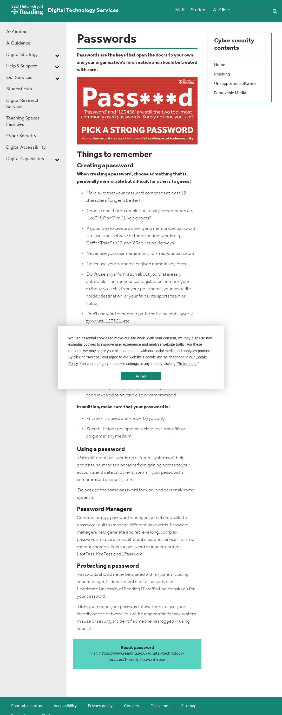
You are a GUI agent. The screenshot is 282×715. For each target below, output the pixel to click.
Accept (141, 376)
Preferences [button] (187, 363)
